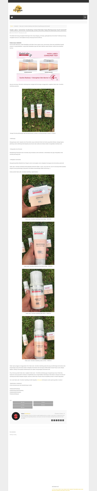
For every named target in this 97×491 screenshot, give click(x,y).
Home (11, 25)
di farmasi (39, 388)
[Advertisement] (35, 479)
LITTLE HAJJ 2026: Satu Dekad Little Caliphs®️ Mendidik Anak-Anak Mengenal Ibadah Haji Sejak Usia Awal (75, 29)
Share (27, 412)
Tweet (17, 412)
